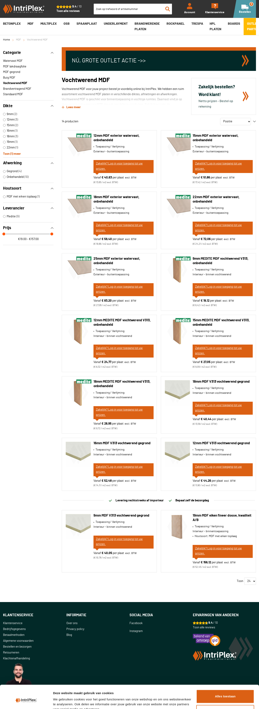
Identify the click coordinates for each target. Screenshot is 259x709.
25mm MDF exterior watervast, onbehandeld (116, 261)
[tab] (34, 615)
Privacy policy (75, 629)
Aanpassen (225, 692)
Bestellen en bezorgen (17, 646)
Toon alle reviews (68, 11)
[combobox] (133, 9)
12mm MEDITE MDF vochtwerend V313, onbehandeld (122, 322)
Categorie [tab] (28, 53)
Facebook (136, 623)
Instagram (136, 631)
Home (6, 39)
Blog (69, 634)
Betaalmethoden (13, 634)
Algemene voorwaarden (18, 640)
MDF (18, 39)
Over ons (71, 623)
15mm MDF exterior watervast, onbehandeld (216, 138)
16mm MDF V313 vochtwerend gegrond (122, 443)
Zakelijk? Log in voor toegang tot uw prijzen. (119, 166)
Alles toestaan (225, 677)
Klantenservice (12, 623)
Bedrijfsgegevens (14, 629)
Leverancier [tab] (28, 208)
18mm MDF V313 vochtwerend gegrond (221, 381)
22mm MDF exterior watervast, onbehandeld (216, 199)
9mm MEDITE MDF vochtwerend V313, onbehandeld (220, 261)
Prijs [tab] (28, 228)
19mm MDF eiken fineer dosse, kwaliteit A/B (222, 518)
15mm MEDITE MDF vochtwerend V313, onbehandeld (221, 322)
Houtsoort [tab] (28, 188)
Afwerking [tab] (28, 163)
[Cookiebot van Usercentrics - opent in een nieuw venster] (26, 701)
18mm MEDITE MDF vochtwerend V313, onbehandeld (122, 384)
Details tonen (62, 701)
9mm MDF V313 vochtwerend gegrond (121, 515)
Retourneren (11, 652)
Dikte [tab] (28, 106)
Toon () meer (12, 153)
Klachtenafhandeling (16, 658)
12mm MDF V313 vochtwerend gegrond (221, 443)
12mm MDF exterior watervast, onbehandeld (116, 138)
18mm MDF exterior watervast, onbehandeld (116, 199)
